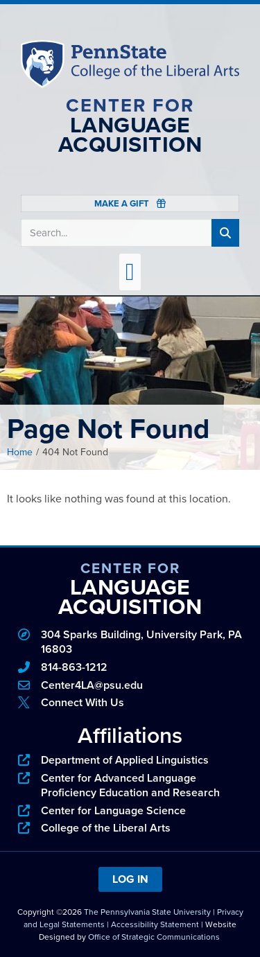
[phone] (130, 667)
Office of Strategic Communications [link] (154, 937)
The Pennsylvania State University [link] (147, 912)
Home (20, 452)
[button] (129, 272)
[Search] (225, 233)
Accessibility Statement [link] (155, 924)
